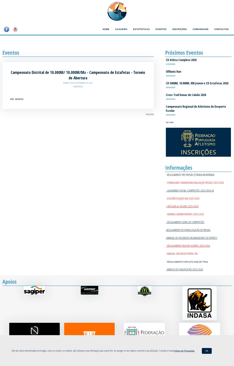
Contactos (221, 29)
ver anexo (16, 99)
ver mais (170, 122)
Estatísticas (141, 29)
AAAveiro (121, 29)
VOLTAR (150, 114)
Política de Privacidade (184, 351)
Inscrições (179, 29)
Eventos (161, 29)
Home (106, 29)
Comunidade (201, 29)
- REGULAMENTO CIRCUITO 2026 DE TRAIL (187, 262)
